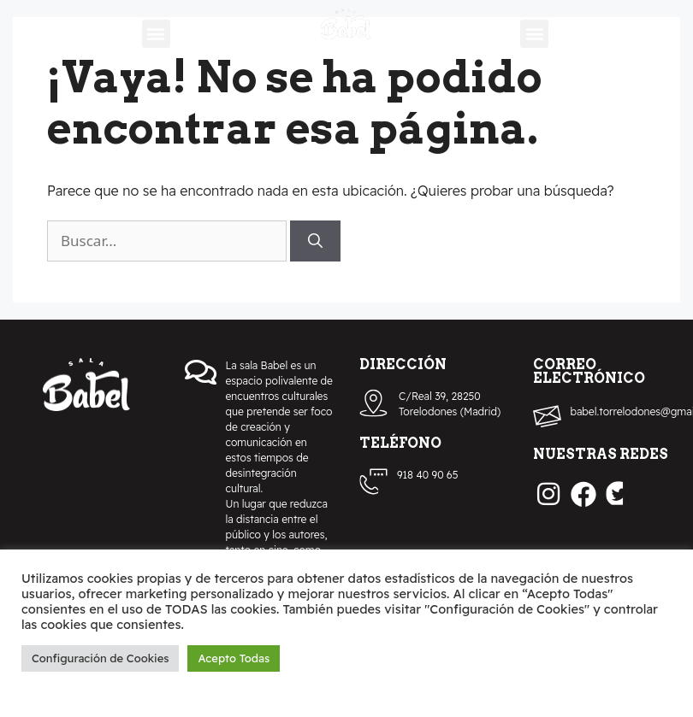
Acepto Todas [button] (234, 658)
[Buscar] (315, 241)
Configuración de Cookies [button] (100, 658)
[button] (156, 34)
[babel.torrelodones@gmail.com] (547, 417)
